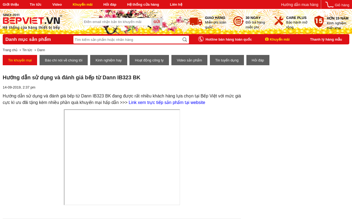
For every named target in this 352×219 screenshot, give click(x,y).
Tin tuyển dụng (227, 60)
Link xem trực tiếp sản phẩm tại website (167, 102)
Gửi (157, 22)
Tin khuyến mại (20, 60)
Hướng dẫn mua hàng (299, 4)
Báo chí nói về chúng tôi (64, 60)
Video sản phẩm (189, 60)
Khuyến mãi (82, 4)
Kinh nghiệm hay (109, 60)
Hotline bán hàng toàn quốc (229, 39)
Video (57, 4)
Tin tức (35, 4)
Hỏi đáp (109, 4)
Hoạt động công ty (149, 60)
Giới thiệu (11, 4)
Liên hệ (176, 4)
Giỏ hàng (342, 5)
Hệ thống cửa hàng (143, 4)
